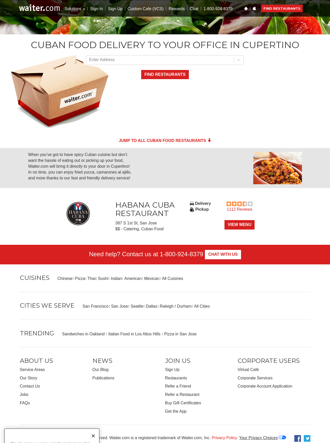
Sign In (96, 9)
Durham (184, 306)
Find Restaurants (281, 8)
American (133, 278)
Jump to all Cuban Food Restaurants (165, 140)
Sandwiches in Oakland (84, 334)
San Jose (119, 306)
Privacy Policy (224, 438)
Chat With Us (222, 254)
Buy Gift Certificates (183, 403)
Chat (194, 9)
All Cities (202, 306)
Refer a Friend (178, 386)
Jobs (24, 394)
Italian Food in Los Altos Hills (135, 334)
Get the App (176, 411)
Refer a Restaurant (182, 394)
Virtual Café (248, 369)
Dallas (151, 306)
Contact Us (30, 386)
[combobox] (89, 60)
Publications (103, 378)
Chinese (65, 278)
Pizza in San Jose (180, 334)
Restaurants (176, 378)
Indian (116, 278)
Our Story (28, 378)
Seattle (136, 306)
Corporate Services (255, 378)
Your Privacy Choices (258, 438)
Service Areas (32, 369)
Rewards (177, 9)
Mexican (152, 278)
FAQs (25, 403)
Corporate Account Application (265, 386)
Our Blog (101, 369)
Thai (91, 278)
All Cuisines (172, 278)
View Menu (239, 224)
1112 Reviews (240, 209)
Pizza (80, 278)
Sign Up (115, 9)
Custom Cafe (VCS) (146, 9)
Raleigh (167, 306)
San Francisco (96, 306)
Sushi (103, 278)
